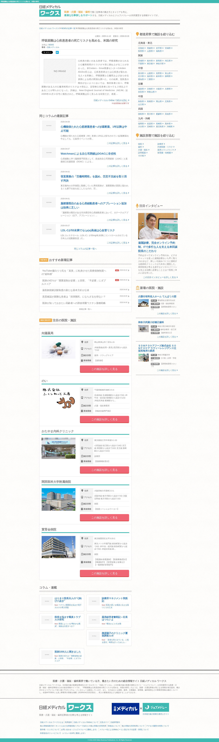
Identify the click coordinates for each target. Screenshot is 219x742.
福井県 (151, 76)
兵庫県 (168, 89)
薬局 (166, 150)
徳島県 (142, 114)
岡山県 (159, 101)
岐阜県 (159, 76)
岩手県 (159, 48)
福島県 (159, 51)
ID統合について (114, 726)
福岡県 (142, 124)
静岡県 (168, 76)
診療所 (161, 144)
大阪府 (159, 89)
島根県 (151, 101)
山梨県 (151, 73)
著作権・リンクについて (49, 730)
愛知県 (142, 79)
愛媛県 (159, 114)
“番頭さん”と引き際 (113, 624)
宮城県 (168, 48)
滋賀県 (142, 89)
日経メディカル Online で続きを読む (111, 100)
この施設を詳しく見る (104, 369)
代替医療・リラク (165, 147)
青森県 (151, 48)
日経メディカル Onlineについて (86, 722)
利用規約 (68, 722)
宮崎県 (151, 126)
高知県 (168, 114)
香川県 (151, 114)
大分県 (142, 126)
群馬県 (159, 61)
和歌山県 (151, 92)
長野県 (159, 73)
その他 (142, 156)
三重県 (151, 79)
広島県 (168, 101)
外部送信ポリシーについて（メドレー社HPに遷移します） (63, 733)
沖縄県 (170, 126)
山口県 (142, 104)
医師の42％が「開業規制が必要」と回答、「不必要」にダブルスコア (68, 658)
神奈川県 (160, 64)
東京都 (151, 64)
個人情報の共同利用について (133, 726)
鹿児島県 (160, 126)
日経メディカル (53, 47)
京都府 (151, 89)
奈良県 (142, 92)
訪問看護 (143, 153)
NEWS (51, 45)
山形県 (151, 51)
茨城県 (142, 61)
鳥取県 (142, 101)
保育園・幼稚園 (165, 153)
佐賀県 (151, 124)
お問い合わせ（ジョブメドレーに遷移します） (79, 730)
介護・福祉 (143, 150)
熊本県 (168, 124)
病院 (141, 144)
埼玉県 (168, 61)
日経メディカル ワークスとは (51, 722)
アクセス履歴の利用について (157, 726)
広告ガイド (104, 722)
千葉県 (142, 64)
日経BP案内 (115, 722)
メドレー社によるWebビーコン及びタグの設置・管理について (124, 730)
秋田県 (142, 51)
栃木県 (151, 61)
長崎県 (159, 124)
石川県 (142, 76)
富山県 (168, 73)
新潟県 (142, 73)
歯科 (141, 147)
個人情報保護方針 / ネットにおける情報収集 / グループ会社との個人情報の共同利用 (73, 726)
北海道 (142, 48)
